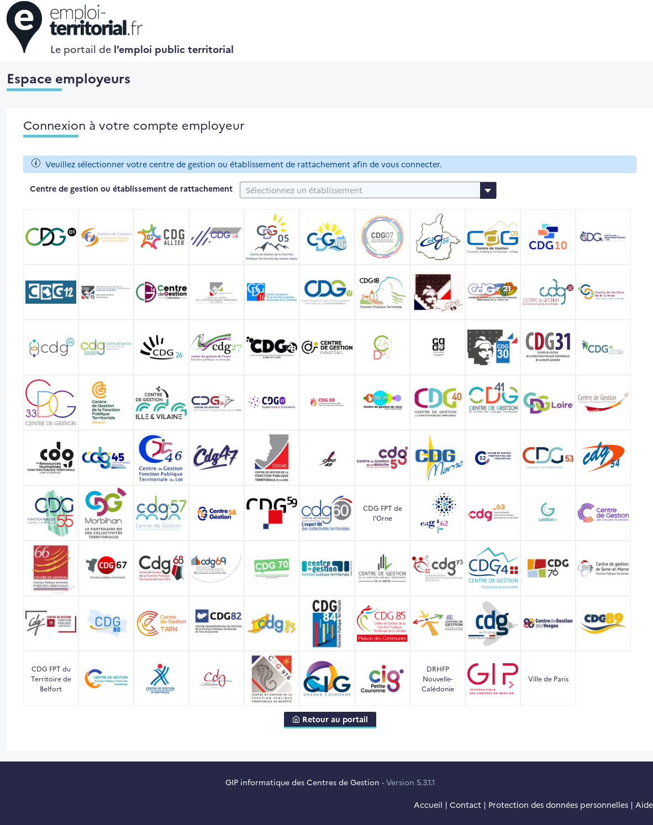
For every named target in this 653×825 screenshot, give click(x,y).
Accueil (428, 804)
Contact (465, 804)
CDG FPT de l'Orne (382, 512)
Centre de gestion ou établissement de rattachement (131, 188)
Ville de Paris (548, 678)
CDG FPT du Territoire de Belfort (51, 678)
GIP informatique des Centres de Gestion (302, 781)
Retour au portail (330, 718)
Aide (644, 804)
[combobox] (368, 190)
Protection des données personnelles (558, 804)
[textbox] (368, 190)
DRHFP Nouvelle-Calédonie (438, 678)
